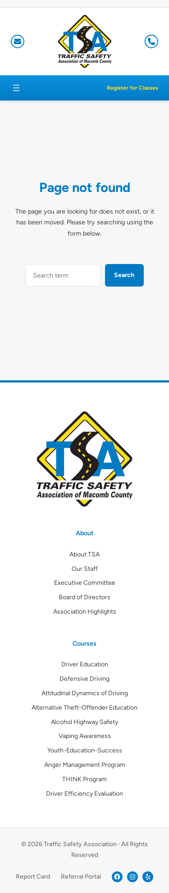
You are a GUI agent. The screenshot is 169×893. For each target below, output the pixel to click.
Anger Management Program (84, 765)
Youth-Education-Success (84, 750)
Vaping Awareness (85, 736)
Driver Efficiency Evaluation (84, 793)
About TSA (84, 554)
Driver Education (84, 664)
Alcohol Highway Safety (84, 722)
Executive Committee (84, 583)
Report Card (33, 876)
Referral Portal (81, 876)
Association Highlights (84, 611)
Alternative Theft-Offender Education (84, 707)
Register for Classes (132, 88)
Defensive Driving (84, 679)
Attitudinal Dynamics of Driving (84, 693)
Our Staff (85, 569)
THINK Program (84, 779)
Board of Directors (84, 597)
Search (124, 275)
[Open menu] (16, 87)
